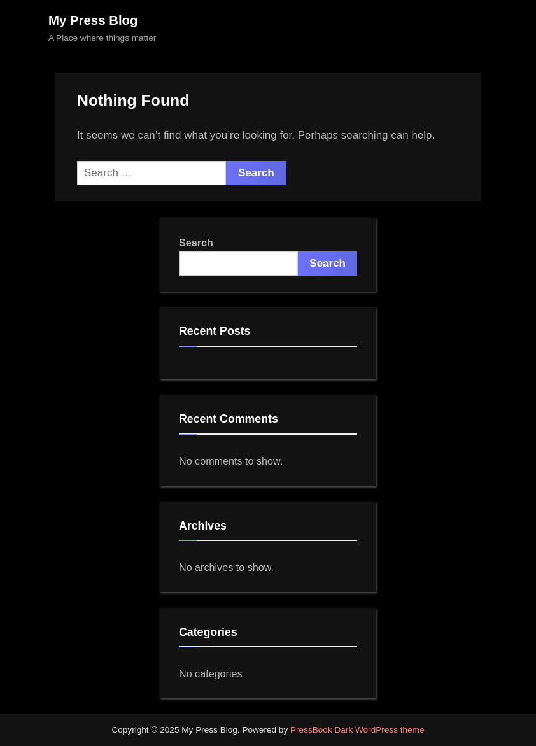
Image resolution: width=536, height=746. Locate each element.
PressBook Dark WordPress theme (357, 730)
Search (196, 242)
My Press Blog (93, 20)
